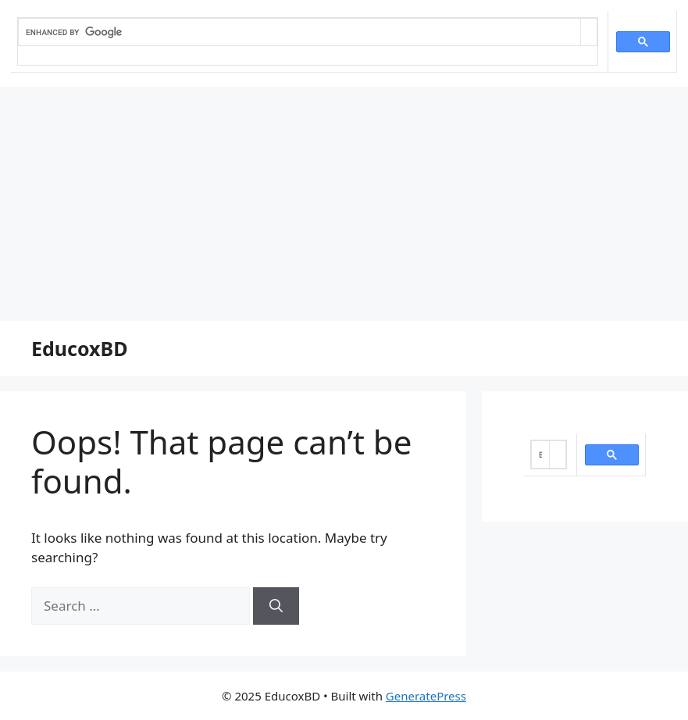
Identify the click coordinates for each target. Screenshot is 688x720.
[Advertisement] (344, 203)
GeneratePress (426, 696)
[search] (299, 32)
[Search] (276, 606)
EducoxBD (79, 348)
